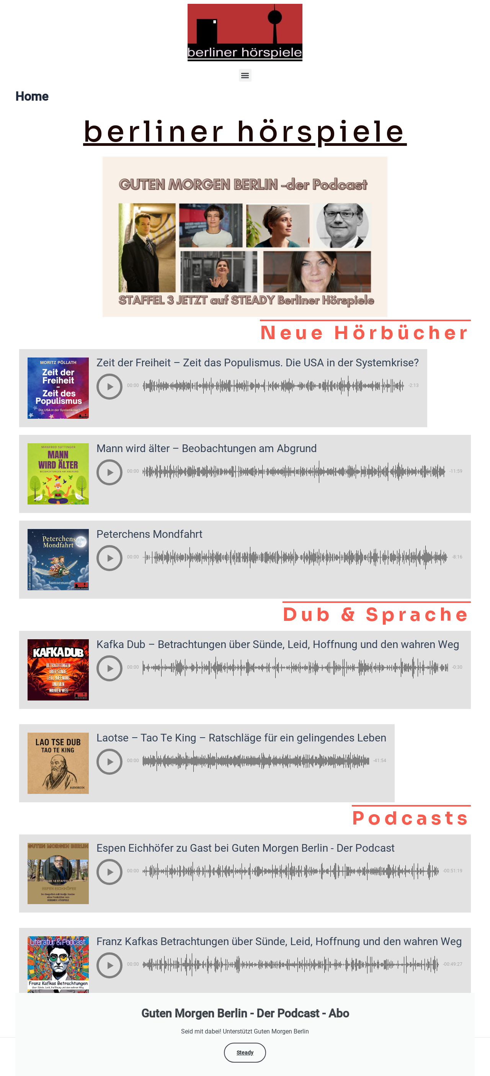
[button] (245, 75)
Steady (245, 1053)
